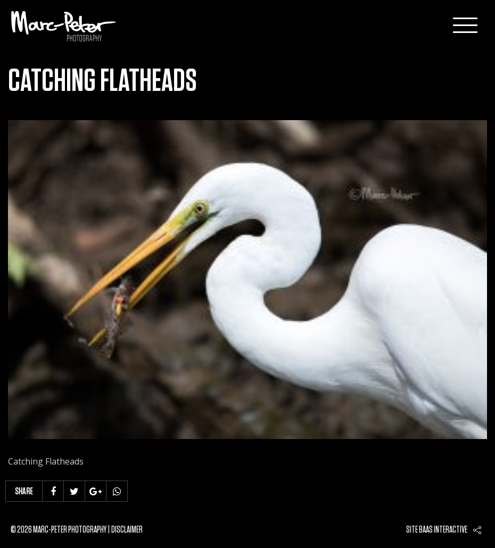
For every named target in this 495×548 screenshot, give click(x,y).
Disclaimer (127, 530)
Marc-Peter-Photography (64, 26)
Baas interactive (443, 530)
